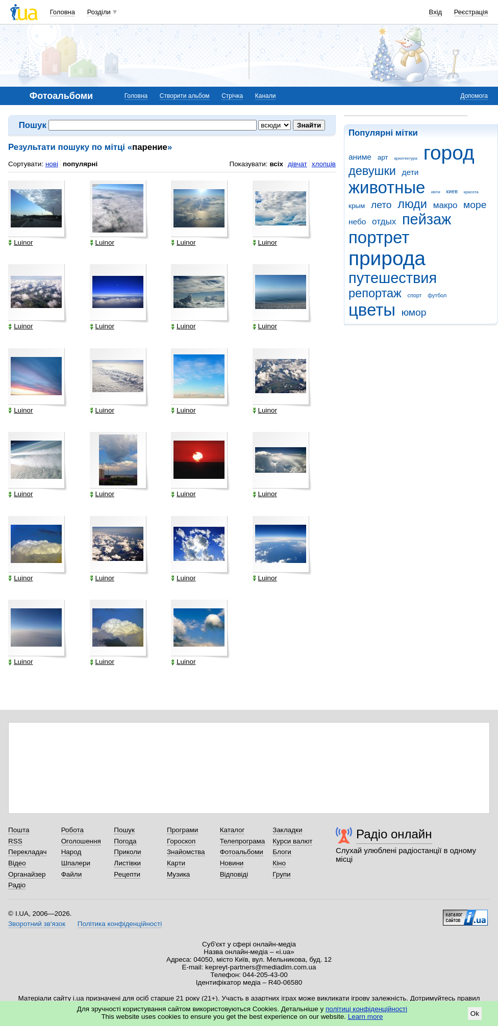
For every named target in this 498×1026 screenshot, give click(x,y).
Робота (72, 830)
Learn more (365, 1016)
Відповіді (234, 874)
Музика (178, 874)
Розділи (99, 12)
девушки (372, 170)
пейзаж (426, 219)
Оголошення (81, 841)
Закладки (287, 830)
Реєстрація (471, 12)
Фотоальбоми (241, 852)
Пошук (124, 830)
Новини (232, 863)
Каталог (232, 830)
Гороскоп (181, 841)
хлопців (324, 164)
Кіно (279, 863)
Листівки (127, 863)
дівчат (297, 164)
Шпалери (75, 863)
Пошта (18, 830)
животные (386, 187)
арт (383, 157)
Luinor (20, 243)
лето (381, 204)
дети (410, 172)
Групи (281, 874)
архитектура (405, 158)
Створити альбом (185, 95)
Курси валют (292, 841)
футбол (437, 295)
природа (387, 258)
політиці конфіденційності (366, 1009)
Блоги (281, 852)
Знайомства (186, 852)
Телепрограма (242, 841)
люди (412, 204)
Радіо (17, 885)
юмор (414, 312)
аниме (359, 156)
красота (471, 192)
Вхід (435, 12)
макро (445, 205)
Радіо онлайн (394, 834)
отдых (384, 221)
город (449, 153)
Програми (182, 830)
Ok (474, 1013)
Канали (265, 95)
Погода (125, 841)
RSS (15, 841)
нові (51, 164)
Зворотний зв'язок (36, 924)
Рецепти (127, 874)
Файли (71, 874)
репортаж (375, 293)
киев (452, 191)
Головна (62, 12)
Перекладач (27, 852)
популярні (80, 164)
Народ (71, 852)
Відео (17, 863)
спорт (415, 295)
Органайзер (26, 874)
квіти (435, 192)
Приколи (127, 852)
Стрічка (232, 95)
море (474, 204)
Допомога (474, 95)
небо (357, 221)
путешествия (392, 278)
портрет (378, 237)
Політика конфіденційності (120, 924)
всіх (276, 164)
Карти (176, 863)
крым (356, 206)
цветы (371, 309)
